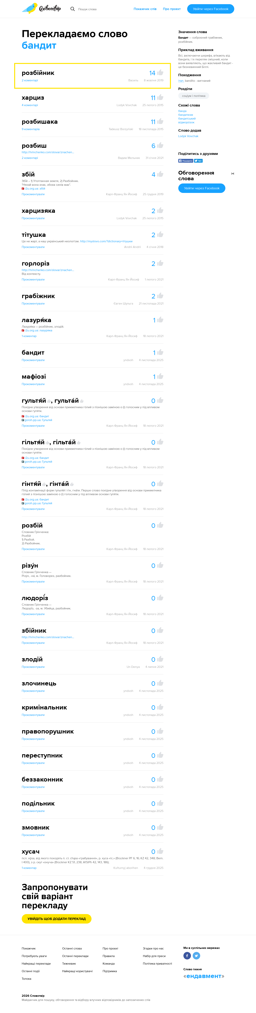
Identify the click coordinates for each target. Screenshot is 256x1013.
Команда (109, 963)
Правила (109, 956)
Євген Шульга (123, 303)
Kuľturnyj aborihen (125, 867)
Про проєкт (172, 9)
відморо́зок (186, 122)
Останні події (31, 971)
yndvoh (128, 360)
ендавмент (203, 976)
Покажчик (29, 948)
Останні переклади (75, 956)
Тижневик (69, 963)
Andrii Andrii (132, 247)
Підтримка (110, 971)
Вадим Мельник (129, 157)
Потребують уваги (34, 956)
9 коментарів (31, 129)
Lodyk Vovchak (188, 136)
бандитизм (185, 114)
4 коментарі (30, 105)
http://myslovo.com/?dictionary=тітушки (106, 241)
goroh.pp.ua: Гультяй (37, 420)
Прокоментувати (33, 194)
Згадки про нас (153, 948)
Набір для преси (154, 956)
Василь (133, 80)
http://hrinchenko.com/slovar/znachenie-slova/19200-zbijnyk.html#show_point (48, 637)
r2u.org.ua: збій (33, 188)
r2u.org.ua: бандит (35, 416)
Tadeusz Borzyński (121, 129)
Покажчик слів (145, 9)
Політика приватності (157, 963)
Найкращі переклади (36, 963)
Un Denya (133, 666)
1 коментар (29, 336)
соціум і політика (193, 95)
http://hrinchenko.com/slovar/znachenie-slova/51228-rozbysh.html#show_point (48, 152)
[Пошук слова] (104, 9)
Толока (26, 978)
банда (182, 111)
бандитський (187, 118)
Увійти (210, 9)
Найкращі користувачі (77, 971)
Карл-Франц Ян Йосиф (121, 194)
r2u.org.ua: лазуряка (37, 330)
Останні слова (72, 948)
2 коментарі (30, 80)
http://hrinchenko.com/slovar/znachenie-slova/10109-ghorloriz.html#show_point (48, 270)
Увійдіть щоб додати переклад (57, 919)
